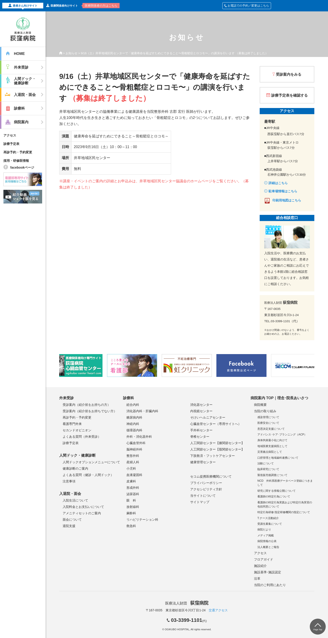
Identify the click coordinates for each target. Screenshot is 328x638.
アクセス (9, 135)
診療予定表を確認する (289, 95)
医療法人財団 (186, 603)
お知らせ (71, 53)
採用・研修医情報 (16, 160)
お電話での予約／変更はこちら (246, 5)
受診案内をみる (288, 74)
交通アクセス (218, 610)
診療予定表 (11, 144)
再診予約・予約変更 (17, 152)
